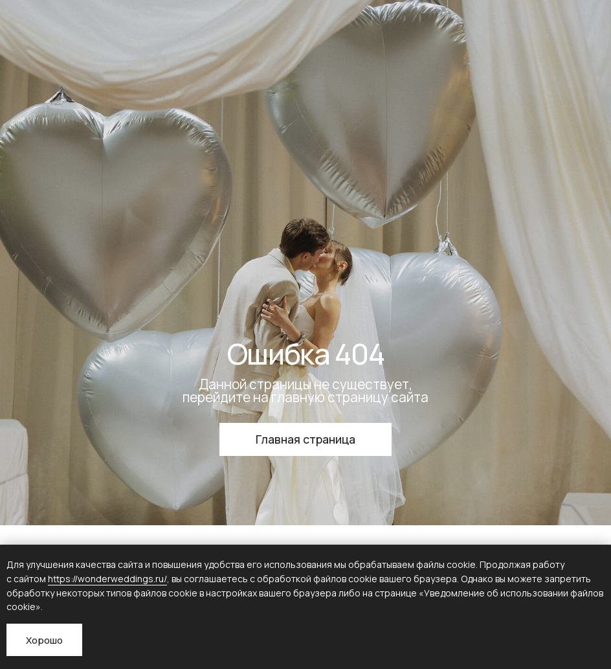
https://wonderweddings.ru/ (107, 579)
